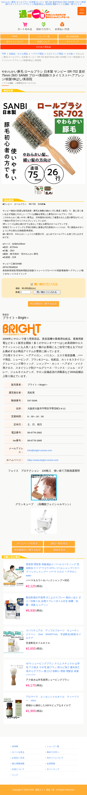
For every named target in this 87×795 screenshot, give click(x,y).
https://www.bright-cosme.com (43, 460)
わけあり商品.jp (43, 47)
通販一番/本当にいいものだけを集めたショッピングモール (43, 14)
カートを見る (18, 752)
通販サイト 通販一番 (44, 790)
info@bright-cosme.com (39, 450)
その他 (69, 54)
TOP (4, 54)
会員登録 (51, 763)
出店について (43, 41)
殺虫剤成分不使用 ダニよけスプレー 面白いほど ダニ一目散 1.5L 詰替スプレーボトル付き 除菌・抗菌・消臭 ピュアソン (53, 601)
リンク (15, 775)
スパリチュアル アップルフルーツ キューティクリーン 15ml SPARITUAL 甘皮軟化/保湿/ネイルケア (53, 634)
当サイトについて (14, 41)
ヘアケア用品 (37, 54)
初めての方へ (53, 752)
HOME (14, 36)
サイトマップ (72, 41)
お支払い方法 (18, 758)
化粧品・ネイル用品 (18, 54)
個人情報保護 (72, 36)
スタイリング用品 (55, 54)
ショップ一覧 (43, 36)
